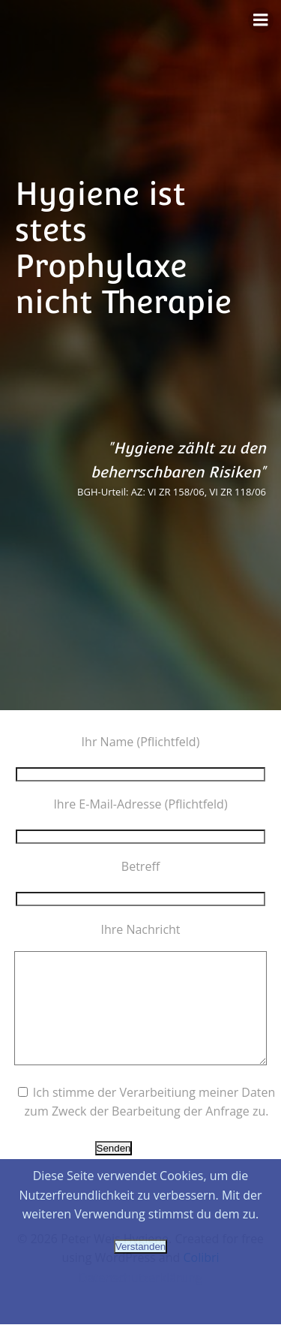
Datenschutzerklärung (140, 1277)
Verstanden (140, 1246)
